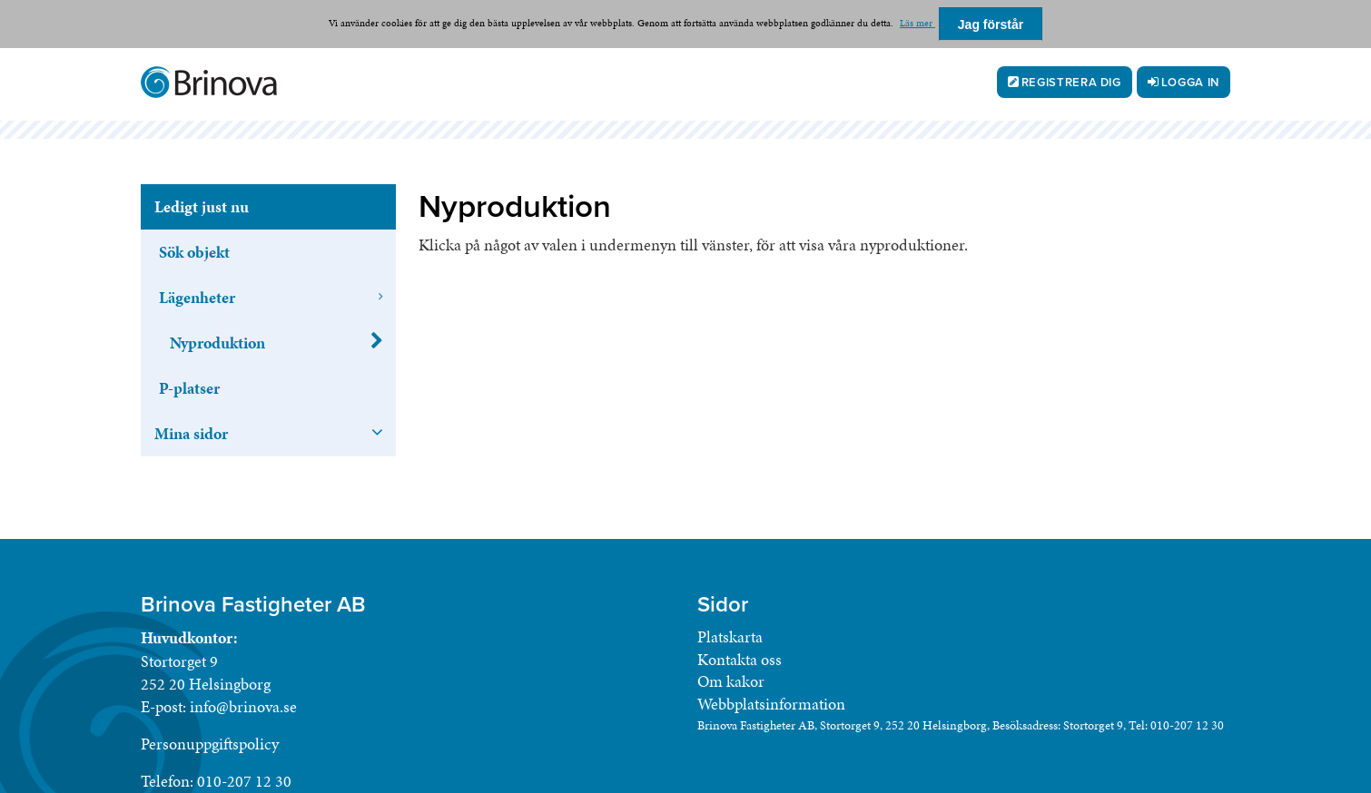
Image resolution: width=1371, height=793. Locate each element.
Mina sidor (191, 433)
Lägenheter (197, 297)
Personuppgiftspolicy (210, 743)
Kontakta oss (739, 659)
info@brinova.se (243, 706)
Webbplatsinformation (771, 703)
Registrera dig (1071, 82)
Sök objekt (194, 251)
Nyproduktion (217, 342)
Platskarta (730, 636)
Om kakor (730, 681)
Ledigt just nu (201, 206)
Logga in (1190, 82)
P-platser (189, 388)
